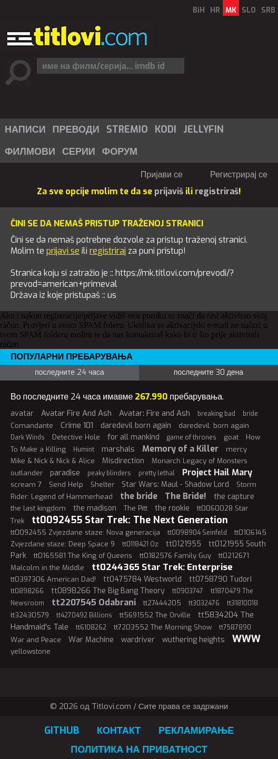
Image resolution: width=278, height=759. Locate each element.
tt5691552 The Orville (155, 615)
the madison (94, 508)
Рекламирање (196, 730)
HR (215, 10)
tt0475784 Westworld (142, 579)
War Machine (91, 640)
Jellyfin (203, 129)
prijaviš (168, 191)
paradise (65, 472)
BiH (199, 10)
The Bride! (185, 496)
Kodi (165, 129)
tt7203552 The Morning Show (163, 627)
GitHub (61, 730)
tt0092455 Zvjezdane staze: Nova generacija (85, 532)
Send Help (66, 484)
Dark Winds (28, 437)
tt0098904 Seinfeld (197, 532)
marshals (118, 449)
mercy (236, 449)
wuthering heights (193, 640)
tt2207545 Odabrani (94, 602)
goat (231, 437)
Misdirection (123, 461)
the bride (138, 496)
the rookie (172, 508)
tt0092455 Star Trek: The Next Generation (130, 520)
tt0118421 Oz (140, 544)
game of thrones (191, 437)
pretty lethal (156, 473)
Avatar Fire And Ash (76, 413)
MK (230, 10)
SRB (268, 10)
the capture (234, 497)
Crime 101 (77, 425)
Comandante (32, 425)
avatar (22, 413)
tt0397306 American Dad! (53, 579)
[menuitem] (24, 129)
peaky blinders (109, 473)
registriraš (217, 191)
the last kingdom (38, 508)
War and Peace (36, 639)
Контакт (119, 730)
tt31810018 (242, 603)
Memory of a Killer (180, 448)
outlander (27, 472)
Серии (78, 151)
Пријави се (162, 174)
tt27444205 (162, 602)
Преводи (76, 129)
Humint (83, 449)
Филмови (30, 151)
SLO (249, 10)
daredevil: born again (213, 425)
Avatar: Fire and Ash (154, 413)
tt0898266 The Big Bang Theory (108, 591)
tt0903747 (187, 591)
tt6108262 (91, 627)
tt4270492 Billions (84, 615)
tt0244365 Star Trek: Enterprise (162, 567)
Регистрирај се (238, 174)
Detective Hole (76, 437)
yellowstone (31, 651)
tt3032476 (204, 603)
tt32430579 (30, 615)
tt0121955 (183, 544)
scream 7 (26, 484)
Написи (25, 129)
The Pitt (135, 508)
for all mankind (133, 437)
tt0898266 (27, 591)
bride (250, 414)
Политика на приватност (139, 749)
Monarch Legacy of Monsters (199, 460)
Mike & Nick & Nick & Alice (53, 460)
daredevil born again (136, 426)
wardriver (138, 640)
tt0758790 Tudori (220, 579)
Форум (119, 151)
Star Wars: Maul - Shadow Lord (175, 485)
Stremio (127, 129)
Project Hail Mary (217, 472)
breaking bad (216, 414)
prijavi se (63, 250)
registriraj (108, 250)
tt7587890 (235, 627)
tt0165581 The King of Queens (83, 555)
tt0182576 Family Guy (175, 555)
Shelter (102, 484)
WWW (246, 639)
